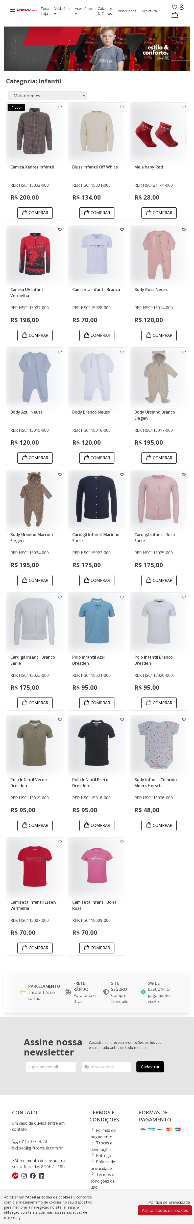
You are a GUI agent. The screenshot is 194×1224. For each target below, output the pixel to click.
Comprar (35, 212)
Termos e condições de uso (102, 1181)
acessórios (84, 10)
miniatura (149, 11)
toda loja (45, 11)
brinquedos (127, 11)
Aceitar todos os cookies (165, 1210)
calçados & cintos (105, 11)
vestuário (62, 10)
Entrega (100, 1155)
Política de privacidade (169, 1202)
